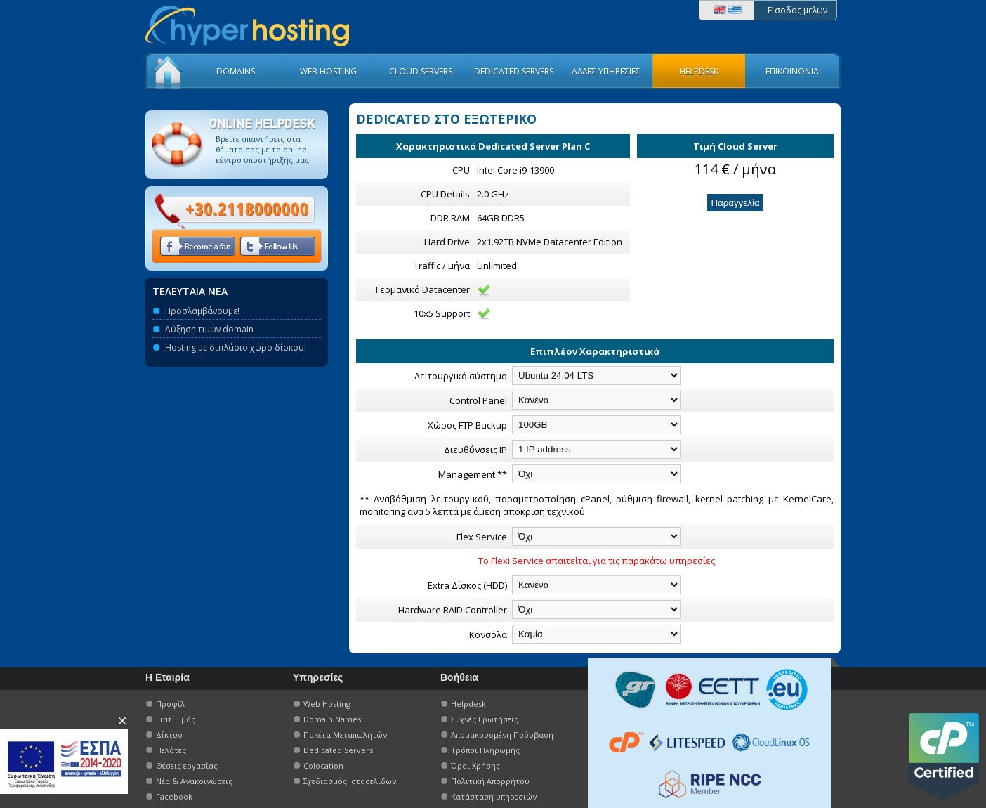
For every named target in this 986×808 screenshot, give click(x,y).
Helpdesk (468, 703)
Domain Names (332, 719)
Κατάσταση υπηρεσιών (494, 796)
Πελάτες (171, 750)
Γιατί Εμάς (175, 719)
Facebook (174, 796)
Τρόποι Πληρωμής (485, 750)
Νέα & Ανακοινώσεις (194, 781)
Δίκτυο (169, 734)
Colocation (323, 765)
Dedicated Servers (338, 750)
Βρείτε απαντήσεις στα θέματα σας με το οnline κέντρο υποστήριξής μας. (263, 149)
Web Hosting (326, 703)
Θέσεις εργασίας (187, 765)
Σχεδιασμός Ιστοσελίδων (349, 781)
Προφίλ (170, 703)
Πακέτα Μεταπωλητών (345, 734)
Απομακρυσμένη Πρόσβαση (502, 734)
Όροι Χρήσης (475, 765)
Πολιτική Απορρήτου (490, 781)
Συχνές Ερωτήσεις (484, 719)
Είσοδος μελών (797, 10)
